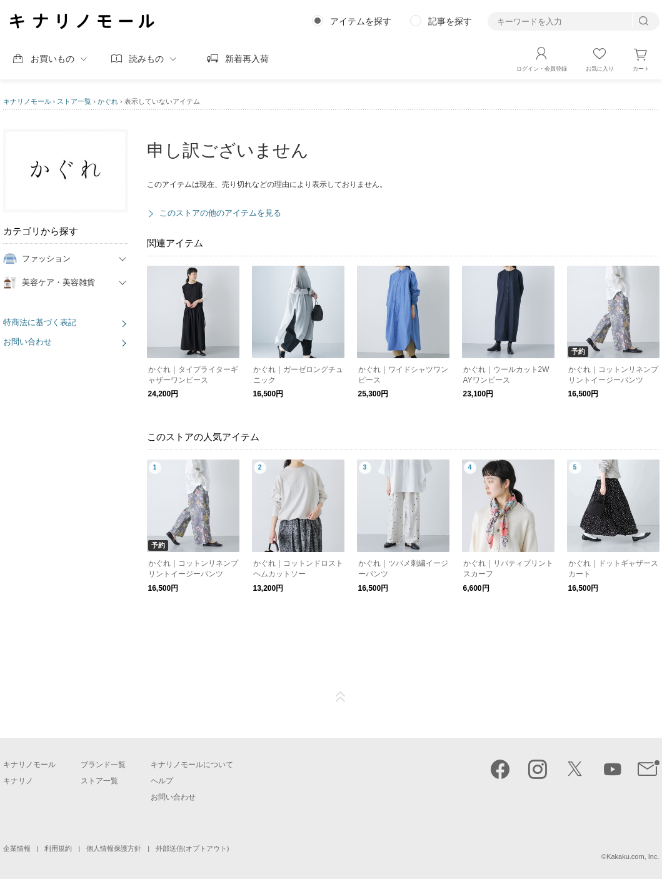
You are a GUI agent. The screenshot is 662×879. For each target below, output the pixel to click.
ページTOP (340, 697)
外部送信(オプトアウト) (192, 848)
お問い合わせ (27, 341)
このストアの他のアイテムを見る (220, 213)
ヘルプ (162, 780)
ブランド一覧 (103, 764)
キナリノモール (27, 101)
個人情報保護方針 (113, 848)
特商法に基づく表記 (39, 322)
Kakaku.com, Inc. (632, 856)
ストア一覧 (74, 101)
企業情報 (17, 848)
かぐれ (108, 101)
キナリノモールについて (192, 764)
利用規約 (58, 848)
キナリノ (18, 780)
